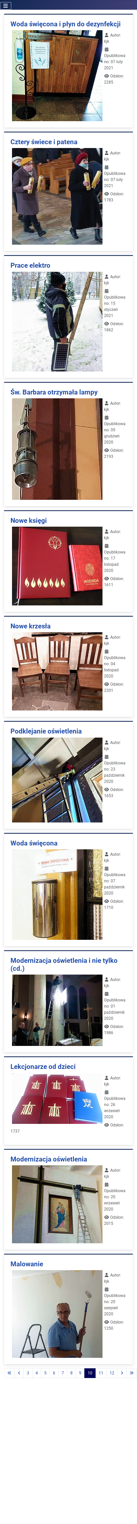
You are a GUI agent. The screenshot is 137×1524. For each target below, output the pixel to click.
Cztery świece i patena (43, 142)
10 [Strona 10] (90, 1373)
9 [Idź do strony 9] (80, 1373)
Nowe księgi (28, 520)
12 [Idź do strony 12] (112, 1373)
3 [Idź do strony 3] (28, 1373)
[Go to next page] (122, 1373)
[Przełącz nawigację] (5, 6)
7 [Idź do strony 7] (63, 1373)
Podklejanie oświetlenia (46, 731)
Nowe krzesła (30, 626)
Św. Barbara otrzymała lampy (54, 392)
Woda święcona (34, 843)
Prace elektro (30, 265)
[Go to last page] (131, 1373)
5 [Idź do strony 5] (45, 1373)
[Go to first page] (9, 1373)
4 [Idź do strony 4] (37, 1373)
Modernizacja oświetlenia (48, 1159)
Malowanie (26, 1264)
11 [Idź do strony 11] (101, 1373)
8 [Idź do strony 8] (71, 1373)
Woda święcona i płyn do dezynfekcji (65, 24)
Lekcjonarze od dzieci (43, 1066)
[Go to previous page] (19, 1373)
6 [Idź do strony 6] (54, 1373)
